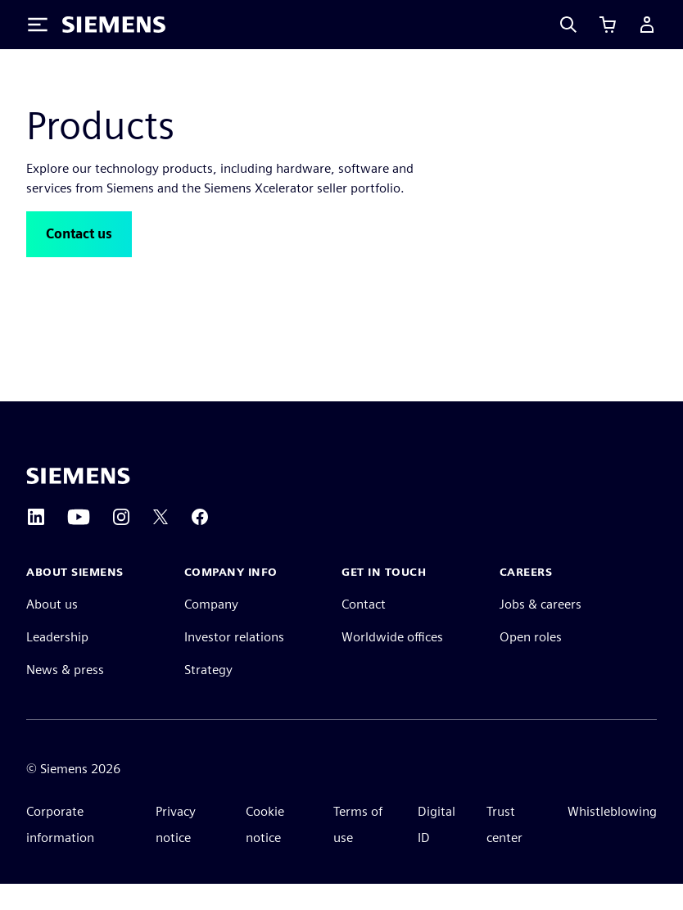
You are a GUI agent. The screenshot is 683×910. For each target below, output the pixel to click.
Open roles (531, 663)
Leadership (57, 663)
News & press (65, 696)
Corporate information (60, 851)
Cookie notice (265, 851)
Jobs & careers (540, 630)
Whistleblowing (612, 837)
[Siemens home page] (78, 502)
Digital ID (436, 851)
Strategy (208, 696)
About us (52, 630)
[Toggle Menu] (37, 24)
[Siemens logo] (113, 24)
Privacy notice (176, 851)
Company (211, 630)
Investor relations (234, 663)
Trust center (504, 851)
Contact (364, 630)
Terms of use (357, 851)
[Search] (568, 24)
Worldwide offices (392, 663)
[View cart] (607, 24)
